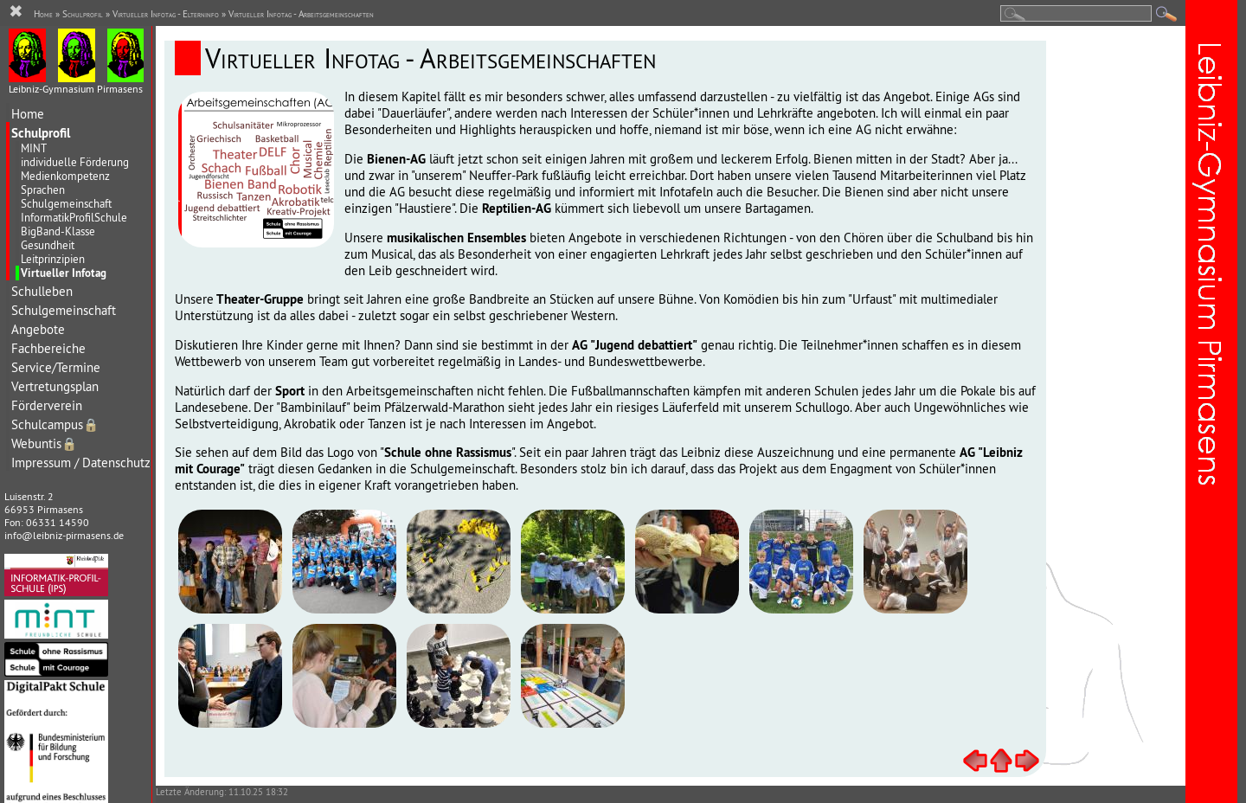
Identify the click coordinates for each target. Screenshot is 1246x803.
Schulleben (42, 291)
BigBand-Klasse (58, 231)
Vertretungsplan (55, 386)
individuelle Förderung (75, 162)
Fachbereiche (48, 348)
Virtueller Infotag (63, 273)
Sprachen (43, 189)
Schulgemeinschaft (66, 203)
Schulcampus (55, 424)
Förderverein (46, 405)
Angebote (38, 329)
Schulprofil (40, 133)
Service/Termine (55, 367)
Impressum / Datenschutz (81, 462)
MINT (34, 148)
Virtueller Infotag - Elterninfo (165, 14)
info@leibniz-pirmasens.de (64, 535)
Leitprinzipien (53, 259)
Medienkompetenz (65, 176)
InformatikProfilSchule (74, 217)
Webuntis (44, 443)
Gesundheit (47, 245)
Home (27, 114)
